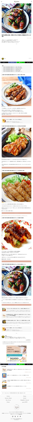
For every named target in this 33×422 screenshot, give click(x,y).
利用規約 (3, 413)
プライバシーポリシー (12, 413)
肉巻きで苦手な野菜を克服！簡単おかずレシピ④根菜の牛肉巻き (11, 70)
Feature (8, 402)
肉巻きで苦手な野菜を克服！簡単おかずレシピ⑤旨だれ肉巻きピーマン (12, 71)
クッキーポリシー (17, 413)
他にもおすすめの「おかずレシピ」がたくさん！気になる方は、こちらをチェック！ (14, 215)
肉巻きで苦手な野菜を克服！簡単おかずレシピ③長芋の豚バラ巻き (12, 69)
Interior (24, 398)
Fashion (8, 396)
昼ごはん (8, 343)
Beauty (24, 396)
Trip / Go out (8, 400)
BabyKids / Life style (25, 400)
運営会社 (29, 413)
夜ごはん (12, 343)
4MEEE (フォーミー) (13, 414)
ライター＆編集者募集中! (19, 414)
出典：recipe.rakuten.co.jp (9, 202)
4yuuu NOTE (24, 402)
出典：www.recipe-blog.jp (28, 33)
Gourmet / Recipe (8, 398)
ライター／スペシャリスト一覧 (24, 413)
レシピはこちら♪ (16, 116)
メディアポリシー (7, 413)
